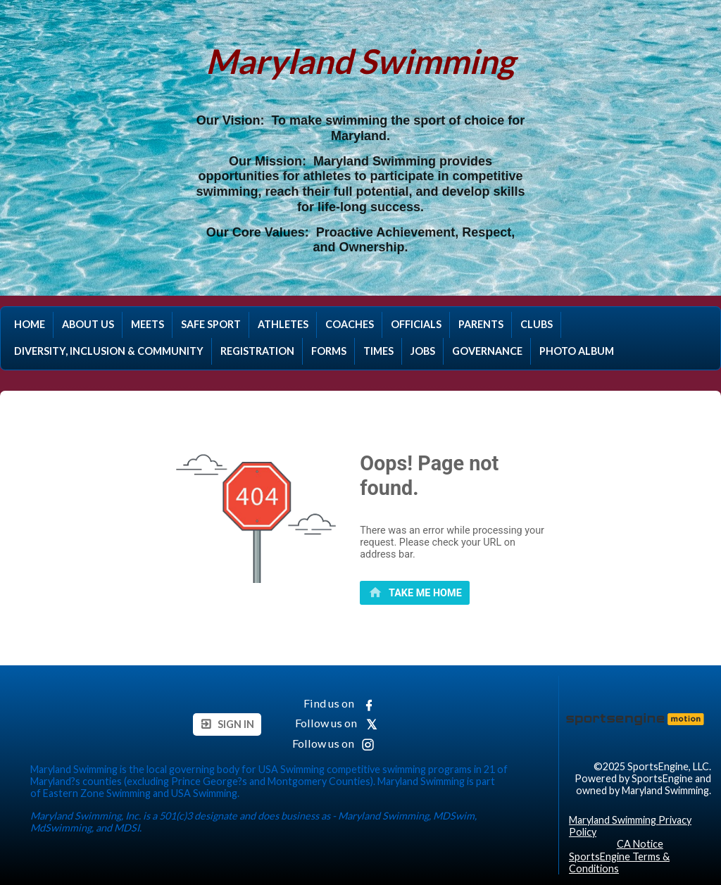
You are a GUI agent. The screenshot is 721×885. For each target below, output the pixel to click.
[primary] (415, 593)
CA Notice (640, 844)
